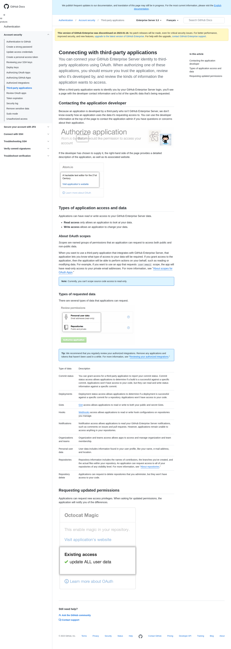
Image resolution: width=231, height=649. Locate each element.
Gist (81, 405)
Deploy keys (12, 67)
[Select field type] (149, 20)
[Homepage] (140, 637)
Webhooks (84, 412)
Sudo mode (12, 113)
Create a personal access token (22, 57)
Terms (84, 636)
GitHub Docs (17, 6)
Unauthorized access (16, 119)
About (222, 636)
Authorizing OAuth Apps (18, 72)
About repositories (150, 466)
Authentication (12, 26)
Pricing (170, 636)
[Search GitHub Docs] (204, 20)
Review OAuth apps (16, 93)
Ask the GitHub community (75, 615)
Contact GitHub (154, 636)
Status (120, 636)
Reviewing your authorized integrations (149, 356)
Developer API (185, 636)
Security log (12, 103)
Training (200, 636)
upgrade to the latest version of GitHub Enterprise (119, 36)
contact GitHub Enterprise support (189, 36)
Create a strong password (19, 47)
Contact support (69, 620)
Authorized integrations (17, 83)
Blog (212, 636)
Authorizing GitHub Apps (18, 77)
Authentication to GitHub (18, 41)
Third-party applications (19, 88)
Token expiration (14, 98)
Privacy (96, 636)
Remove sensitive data (17, 108)
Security (108, 636)
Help (131, 636)
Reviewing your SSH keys (19, 62)
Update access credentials (19, 52)
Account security (88, 20)
